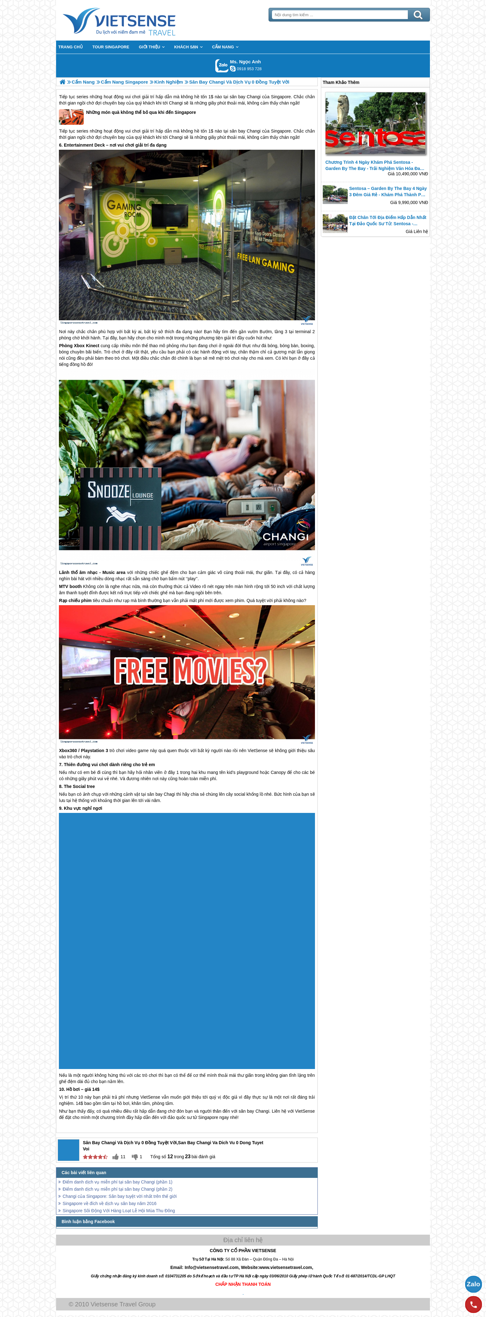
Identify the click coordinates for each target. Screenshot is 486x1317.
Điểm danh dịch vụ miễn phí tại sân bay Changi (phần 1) (117, 1181)
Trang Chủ (134, 20)
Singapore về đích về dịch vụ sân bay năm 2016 (109, 1203)
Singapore (281, 96)
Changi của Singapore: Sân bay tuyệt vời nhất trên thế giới (120, 1196)
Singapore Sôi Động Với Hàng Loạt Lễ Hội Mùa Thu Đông (119, 1210)
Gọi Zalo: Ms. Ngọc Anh (222, 66)
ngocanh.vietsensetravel (233, 69)
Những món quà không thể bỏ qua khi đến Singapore (127, 117)
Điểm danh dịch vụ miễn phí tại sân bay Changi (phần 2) (117, 1189)
